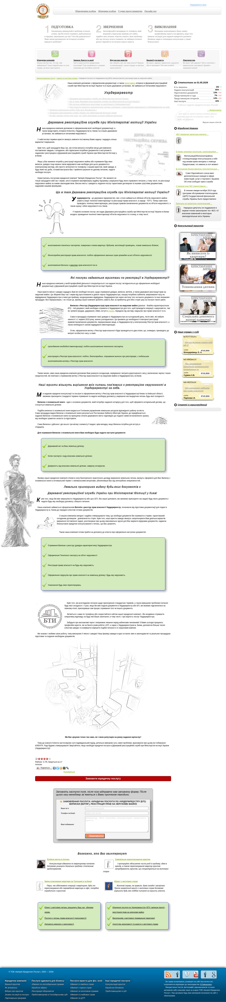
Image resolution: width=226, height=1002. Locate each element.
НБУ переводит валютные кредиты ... (192, 134)
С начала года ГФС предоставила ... (192, 186)
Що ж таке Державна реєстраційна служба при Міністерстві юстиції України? (104, 101)
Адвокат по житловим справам (84, 991)
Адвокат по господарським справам (48, 984)
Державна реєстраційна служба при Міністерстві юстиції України (99, 99)
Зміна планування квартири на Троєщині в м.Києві (68, 881)
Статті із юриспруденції (192, 405)
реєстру (74, 265)
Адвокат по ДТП (77, 998)
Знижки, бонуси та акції (83, 60)
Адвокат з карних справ (80, 988)
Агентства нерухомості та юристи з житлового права (135, 924)
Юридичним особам (85, 11)
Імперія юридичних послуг (44, 11)
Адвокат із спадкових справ (82, 995)
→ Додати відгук (214, 110)
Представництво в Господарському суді (49, 995)
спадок (111, 311)
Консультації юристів (190, 225)
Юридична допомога (114, 988)
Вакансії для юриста (155, 60)
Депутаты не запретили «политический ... (194, 203)
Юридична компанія (45, 60)
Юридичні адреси (39, 988)
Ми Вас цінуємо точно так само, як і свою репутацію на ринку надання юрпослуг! (85, 116)
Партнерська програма (15, 998)
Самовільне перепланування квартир (132, 859)
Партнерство (189, 60)
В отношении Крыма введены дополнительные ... (197, 169)
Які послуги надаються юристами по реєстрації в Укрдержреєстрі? (99, 104)
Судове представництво (130, 11)
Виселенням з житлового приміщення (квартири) (134, 918)
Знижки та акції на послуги (17, 995)
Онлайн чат (151, 11)
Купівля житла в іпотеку (58, 859)
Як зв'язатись (11, 988)
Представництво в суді (115, 991)
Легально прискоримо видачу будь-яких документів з (73, 110)
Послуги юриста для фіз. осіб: (86, 981)
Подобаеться (69, 772)
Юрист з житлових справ (126, 881)
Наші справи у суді (188, 332)
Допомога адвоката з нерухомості (59, 924)
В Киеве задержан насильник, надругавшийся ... (197, 152)
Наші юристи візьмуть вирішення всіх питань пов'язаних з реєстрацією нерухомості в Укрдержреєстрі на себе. (119, 107)
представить (130, 83)
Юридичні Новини (188, 128)
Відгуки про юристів (118, 60)
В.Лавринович (206, 984)
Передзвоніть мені (198, 5)
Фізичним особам (107, 11)
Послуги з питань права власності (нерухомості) (65, 918)
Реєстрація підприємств (43, 991)
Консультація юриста (115, 984)
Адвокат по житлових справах (67, 78)
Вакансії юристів (12, 984)
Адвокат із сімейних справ (82, 984)
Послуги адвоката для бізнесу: (48, 981)
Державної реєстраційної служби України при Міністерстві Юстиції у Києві (82, 113)
